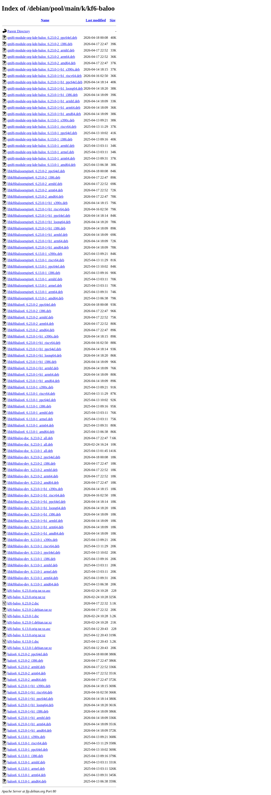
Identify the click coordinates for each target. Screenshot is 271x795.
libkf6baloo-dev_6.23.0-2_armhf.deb (32, 470)
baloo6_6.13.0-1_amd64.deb (26, 781)
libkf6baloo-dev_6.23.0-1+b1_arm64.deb (35, 527)
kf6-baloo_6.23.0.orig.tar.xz (26, 597)
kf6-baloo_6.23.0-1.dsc (23, 616)
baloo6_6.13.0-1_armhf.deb (26, 762)
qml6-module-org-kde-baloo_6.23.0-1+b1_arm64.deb (43, 107)
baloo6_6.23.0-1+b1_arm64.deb (29, 724)
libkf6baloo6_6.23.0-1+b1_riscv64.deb (33, 343)
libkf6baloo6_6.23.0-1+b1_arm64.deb (33, 374)
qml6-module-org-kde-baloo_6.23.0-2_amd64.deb (41, 63)
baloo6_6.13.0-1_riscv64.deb (27, 743)
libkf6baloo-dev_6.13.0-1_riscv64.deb (33, 546)
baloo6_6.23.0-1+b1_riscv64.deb (29, 692)
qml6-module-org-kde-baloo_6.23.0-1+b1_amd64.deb (44, 114)
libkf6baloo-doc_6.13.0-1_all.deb (30, 451)
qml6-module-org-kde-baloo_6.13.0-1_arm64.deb (41, 158)
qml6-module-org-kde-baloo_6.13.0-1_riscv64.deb (41, 126)
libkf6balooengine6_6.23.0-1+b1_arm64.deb (37, 241)
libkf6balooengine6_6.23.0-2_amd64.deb (35, 196)
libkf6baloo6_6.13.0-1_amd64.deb (30, 432)
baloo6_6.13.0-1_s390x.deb (26, 737)
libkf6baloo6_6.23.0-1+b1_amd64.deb (33, 381)
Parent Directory (18, 31)
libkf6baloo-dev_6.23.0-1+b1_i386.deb (34, 514)
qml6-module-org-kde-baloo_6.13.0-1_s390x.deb (41, 120)
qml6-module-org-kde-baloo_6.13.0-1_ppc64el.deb (42, 133)
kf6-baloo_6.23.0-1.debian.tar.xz (29, 622)
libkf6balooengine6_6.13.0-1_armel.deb (34, 285)
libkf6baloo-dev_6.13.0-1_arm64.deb (32, 578)
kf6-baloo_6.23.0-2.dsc (23, 603)
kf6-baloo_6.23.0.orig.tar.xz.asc (29, 590)
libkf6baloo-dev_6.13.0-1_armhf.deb (32, 565)
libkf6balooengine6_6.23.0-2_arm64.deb (35, 190)
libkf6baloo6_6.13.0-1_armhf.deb (30, 412)
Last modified (96, 20)
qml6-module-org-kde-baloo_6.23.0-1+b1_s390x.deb (43, 69)
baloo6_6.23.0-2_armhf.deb (26, 667)
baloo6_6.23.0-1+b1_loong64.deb (30, 705)
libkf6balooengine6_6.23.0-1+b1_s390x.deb (37, 203)
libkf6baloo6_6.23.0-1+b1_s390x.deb (32, 336)
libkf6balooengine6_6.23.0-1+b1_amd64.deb (38, 247)
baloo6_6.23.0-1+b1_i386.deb (27, 711)
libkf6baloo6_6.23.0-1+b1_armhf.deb (32, 368)
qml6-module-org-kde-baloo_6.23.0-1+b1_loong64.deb (45, 88)
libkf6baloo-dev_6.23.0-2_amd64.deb (33, 482)
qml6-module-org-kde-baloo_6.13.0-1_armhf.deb (41, 145)
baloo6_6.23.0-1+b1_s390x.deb (28, 686)
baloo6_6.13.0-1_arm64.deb (26, 775)
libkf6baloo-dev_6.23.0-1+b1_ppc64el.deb (36, 501)
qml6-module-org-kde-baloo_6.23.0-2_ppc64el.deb (42, 37)
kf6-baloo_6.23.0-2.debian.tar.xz (29, 610)
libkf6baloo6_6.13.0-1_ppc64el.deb (31, 400)
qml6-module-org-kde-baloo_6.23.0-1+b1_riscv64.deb (44, 76)
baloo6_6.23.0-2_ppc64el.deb (27, 654)
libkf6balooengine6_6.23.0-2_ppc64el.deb (36, 171)
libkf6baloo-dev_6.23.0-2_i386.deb (31, 463)
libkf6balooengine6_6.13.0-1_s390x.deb (34, 254)
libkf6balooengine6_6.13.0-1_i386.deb (33, 273)
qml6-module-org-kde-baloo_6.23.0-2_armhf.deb (41, 50)
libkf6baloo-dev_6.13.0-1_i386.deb (31, 559)
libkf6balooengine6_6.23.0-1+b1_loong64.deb (39, 222)
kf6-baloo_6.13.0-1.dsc (23, 641)
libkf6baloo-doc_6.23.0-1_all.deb (30, 444)
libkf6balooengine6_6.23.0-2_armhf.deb (34, 184)
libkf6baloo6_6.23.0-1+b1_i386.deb (32, 362)
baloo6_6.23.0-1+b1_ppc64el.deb (30, 698)
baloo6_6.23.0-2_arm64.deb (26, 673)
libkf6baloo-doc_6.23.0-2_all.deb (30, 438)
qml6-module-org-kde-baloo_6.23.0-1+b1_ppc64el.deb (44, 82)
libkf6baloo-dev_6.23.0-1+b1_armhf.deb (35, 521)
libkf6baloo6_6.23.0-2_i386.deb (29, 311)
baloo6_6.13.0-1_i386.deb (25, 756)
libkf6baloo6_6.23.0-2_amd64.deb (30, 330)
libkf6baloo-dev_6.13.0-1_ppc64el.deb (33, 552)
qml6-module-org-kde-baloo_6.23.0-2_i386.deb (39, 44)
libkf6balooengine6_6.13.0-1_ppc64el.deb (36, 266)
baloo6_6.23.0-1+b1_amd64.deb (29, 730)
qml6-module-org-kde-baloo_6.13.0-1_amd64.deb (41, 165)
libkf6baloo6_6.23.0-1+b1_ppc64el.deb (34, 349)
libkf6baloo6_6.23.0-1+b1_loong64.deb (34, 355)
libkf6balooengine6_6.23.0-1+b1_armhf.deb (37, 234)
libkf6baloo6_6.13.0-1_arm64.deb (30, 425)
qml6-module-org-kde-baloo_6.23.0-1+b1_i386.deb (42, 95)
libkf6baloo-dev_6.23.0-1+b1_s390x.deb (35, 489)
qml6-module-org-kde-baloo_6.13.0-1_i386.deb (39, 139)
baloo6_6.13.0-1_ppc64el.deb (27, 749)
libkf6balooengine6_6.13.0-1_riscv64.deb (35, 260)
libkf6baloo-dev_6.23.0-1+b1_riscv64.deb (36, 495)
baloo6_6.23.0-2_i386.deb (25, 660)
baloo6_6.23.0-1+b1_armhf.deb (28, 718)
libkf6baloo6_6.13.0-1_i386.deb (29, 406)
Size (113, 20)
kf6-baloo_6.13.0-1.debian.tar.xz (29, 648)
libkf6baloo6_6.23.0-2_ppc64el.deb (31, 304)
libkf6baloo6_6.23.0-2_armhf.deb (30, 317)
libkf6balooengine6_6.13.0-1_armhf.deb (34, 279)
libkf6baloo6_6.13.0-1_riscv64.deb (31, 393)
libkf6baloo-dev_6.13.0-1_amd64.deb (33, 584)
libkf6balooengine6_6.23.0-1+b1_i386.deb (36, 228)
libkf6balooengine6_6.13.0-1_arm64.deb (35, 292)
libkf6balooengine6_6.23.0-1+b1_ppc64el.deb (38, 215)
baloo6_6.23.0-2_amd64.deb (26, 679)
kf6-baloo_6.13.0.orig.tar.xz (26, 635)
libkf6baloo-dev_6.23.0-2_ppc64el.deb (33, 457)
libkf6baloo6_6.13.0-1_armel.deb (30, 419)
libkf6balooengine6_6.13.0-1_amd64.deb (35, 298)
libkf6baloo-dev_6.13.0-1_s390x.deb (32, 540)
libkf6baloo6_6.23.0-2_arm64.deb (30, 323)
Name (45, 20)
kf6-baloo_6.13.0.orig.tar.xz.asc (29, 629)
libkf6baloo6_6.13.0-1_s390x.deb (30, 387)
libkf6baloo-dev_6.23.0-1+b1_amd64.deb (35, 533)
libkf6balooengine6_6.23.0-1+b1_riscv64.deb (38, 209)
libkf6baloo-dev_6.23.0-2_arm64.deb (32, 476)
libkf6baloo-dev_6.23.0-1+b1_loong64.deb (36, 508)
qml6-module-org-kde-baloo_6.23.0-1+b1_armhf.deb (43, 101)
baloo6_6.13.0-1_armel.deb (26, 768)
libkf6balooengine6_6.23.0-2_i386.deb (33, 177)
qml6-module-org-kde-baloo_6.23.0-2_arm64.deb (41, 56)
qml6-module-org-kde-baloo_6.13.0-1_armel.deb (40, 152)
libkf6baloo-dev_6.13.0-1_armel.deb (32, 571)
